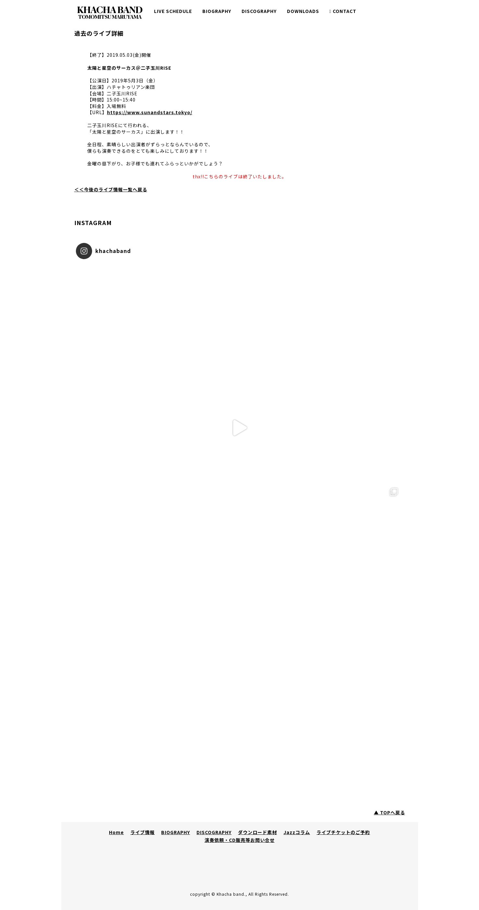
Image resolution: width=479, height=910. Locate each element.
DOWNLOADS (303, 11)
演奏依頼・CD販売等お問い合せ (240, 840)
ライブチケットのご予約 (343, 832)
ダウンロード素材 (257, 832)
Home (116, 832)
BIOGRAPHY (216, 11)
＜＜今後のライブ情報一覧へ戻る (110, 189)
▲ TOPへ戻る (389, 812)
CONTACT (342, 11)
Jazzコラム (296, 832)
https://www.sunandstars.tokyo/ (149, 112)
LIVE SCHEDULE (173, 11)
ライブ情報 (142, 832)
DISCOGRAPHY (259, 11)
